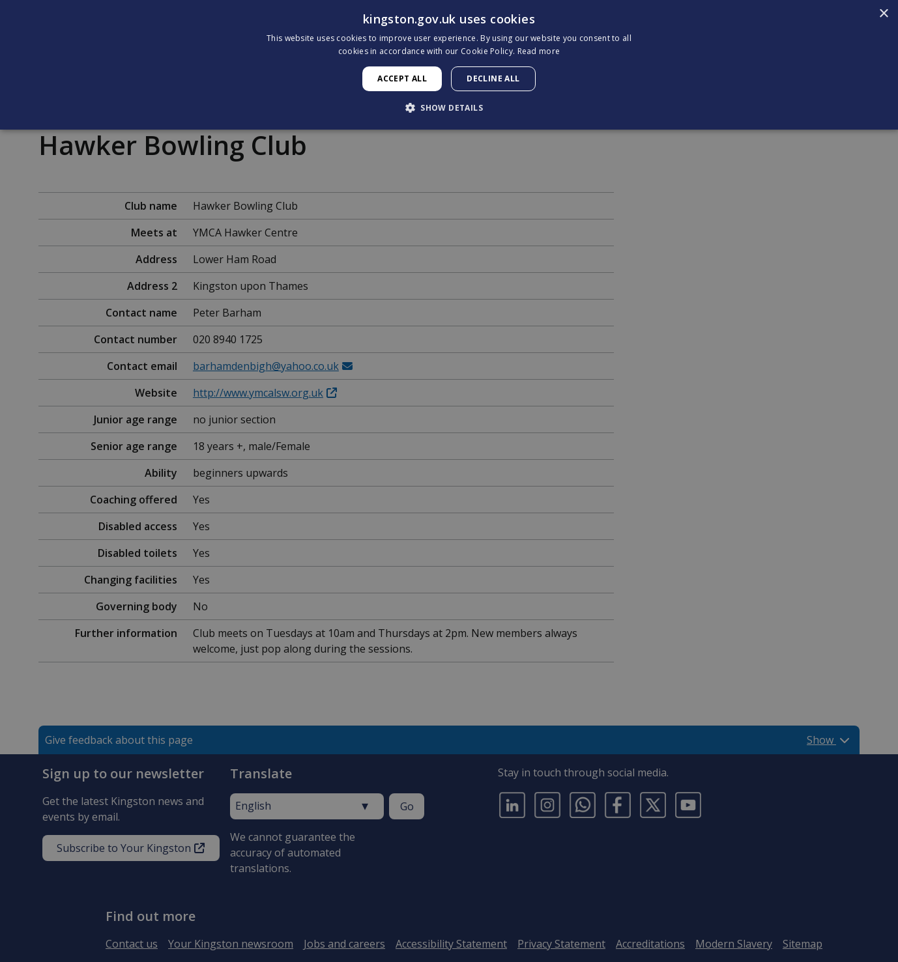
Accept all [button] (402, 78)
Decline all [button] (493, 78)
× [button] (883, 14)
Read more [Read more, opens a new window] (538, 51)
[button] (449, 107)
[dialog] (449, 65)
